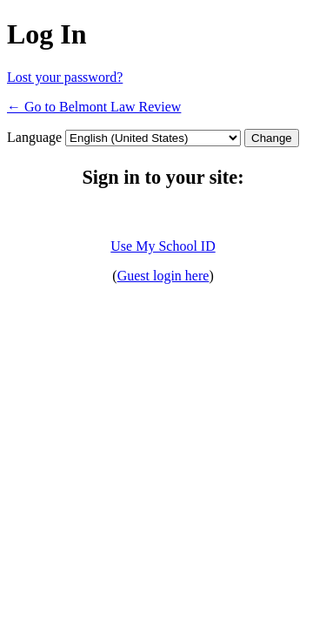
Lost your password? (65, 77)
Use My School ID (162, 246)
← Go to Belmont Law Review (94, 106)
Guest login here (163, 275)
